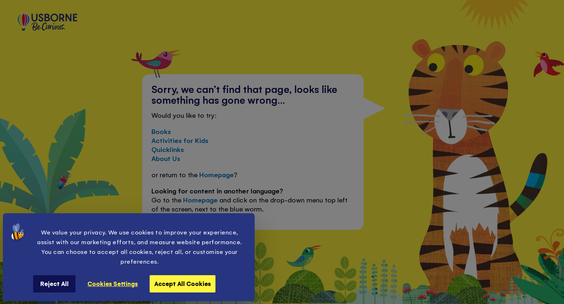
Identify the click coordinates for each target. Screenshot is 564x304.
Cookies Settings (112, 283)
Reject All (54, 283)
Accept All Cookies (182, 283)
